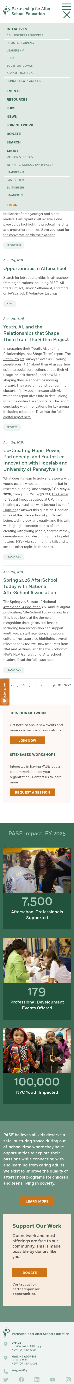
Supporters (16, 187)
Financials (15, 195)
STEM (10, 58)
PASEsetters (16, 180)
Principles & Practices (24, 81)
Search (14, 142)
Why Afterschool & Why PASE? (29, 165)
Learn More (37, 1201)
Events (14, 91)
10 (59, 685)
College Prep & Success (25, 35)
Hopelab (9, 510)
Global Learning (20, 73)
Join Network (20, 125)
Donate (14, 134)
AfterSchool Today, (37, 612)
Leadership (15, 50)
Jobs (11, 108)
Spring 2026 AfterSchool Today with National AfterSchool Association (30, 586)
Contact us (21, 1285)
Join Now (27, 740)
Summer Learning (20, 43)
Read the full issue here (35, 660)
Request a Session (32, 792)
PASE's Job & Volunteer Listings (33, 293)
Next (67, 685)
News (12, 117)
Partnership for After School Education (31, 11)
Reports (12, 427)
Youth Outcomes (20, 66)
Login (12, 205)
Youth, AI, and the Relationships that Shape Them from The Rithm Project (36, 333)
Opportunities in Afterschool (34, 268)
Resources (17, 99)
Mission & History (20, 157)
